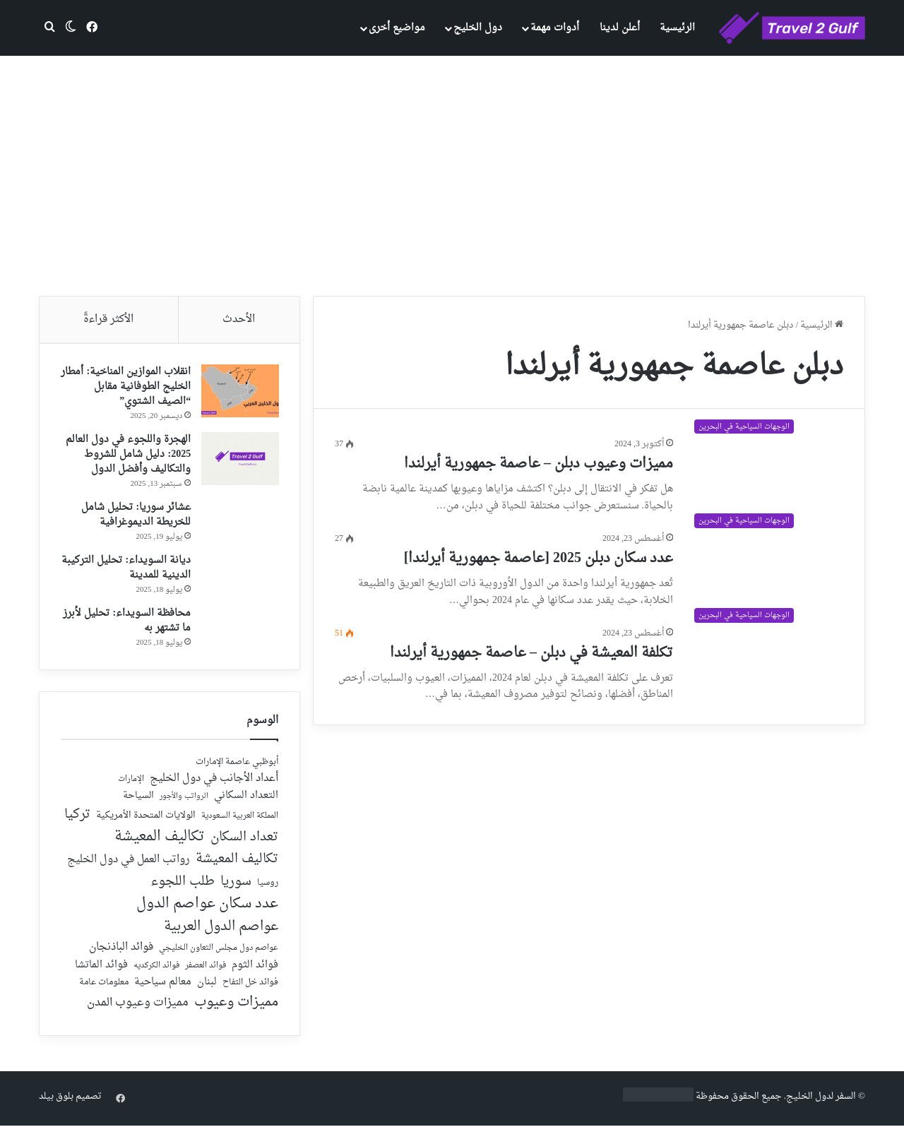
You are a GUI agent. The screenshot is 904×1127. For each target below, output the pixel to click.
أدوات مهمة (554, 27)
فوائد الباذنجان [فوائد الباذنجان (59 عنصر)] (121, 949)
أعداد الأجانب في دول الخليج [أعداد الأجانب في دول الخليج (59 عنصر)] (214, 780)
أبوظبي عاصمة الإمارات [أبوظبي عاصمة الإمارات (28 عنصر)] (237, 763)
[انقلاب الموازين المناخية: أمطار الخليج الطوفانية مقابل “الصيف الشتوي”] (239, 391)
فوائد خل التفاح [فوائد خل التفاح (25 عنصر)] (250, 984)
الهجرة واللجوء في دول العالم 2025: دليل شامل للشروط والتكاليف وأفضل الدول (127, 455)
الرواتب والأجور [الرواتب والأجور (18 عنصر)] (184, 798)
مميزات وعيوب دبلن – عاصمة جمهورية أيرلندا (538, 464)
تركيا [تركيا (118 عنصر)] (77, 816)
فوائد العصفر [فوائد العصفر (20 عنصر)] (205, 967)
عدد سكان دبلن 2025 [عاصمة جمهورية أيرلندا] (538, 558)
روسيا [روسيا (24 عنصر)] (267, 885)
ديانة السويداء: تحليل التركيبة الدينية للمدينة (125, 568)
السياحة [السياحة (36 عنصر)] (138, 798)
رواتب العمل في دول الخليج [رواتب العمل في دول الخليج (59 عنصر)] (128, 862)
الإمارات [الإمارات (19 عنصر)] (131, 781)
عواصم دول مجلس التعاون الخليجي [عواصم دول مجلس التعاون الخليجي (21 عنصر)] (218, 950)
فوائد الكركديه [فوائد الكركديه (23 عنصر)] (156, 967)
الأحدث (238, 319)
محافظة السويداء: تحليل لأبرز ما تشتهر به (126, 621)
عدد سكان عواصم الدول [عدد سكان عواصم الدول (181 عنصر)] (207, 905)
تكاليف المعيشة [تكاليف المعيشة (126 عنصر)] (237, 862)
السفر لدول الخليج (821, 1098)
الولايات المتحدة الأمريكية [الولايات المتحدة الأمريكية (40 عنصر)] (146, 817)
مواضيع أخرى (397, 27)
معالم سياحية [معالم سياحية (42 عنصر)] (162, 984)
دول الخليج (477, 27)
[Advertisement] (452, 176)
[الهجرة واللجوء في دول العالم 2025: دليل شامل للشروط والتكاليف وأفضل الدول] (239, 459)
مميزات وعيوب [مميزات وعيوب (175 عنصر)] (236, 1004)
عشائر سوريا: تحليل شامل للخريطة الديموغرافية (135, 515)
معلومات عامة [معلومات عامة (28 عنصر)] (104, 984)
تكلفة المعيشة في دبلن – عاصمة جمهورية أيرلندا (531, 653)
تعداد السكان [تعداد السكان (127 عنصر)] (244, 839)
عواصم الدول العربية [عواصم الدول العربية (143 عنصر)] (221, 929)
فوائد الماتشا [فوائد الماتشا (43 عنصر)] (101, 966)
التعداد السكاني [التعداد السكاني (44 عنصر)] (246, 797)
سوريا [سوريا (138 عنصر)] (235, 883)
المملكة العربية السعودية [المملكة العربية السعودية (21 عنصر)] (239, 818)
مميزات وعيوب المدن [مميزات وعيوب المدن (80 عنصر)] (138, 1005)
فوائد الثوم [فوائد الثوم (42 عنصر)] (255, 967)
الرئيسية (677, 27)
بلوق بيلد (56, 1098)
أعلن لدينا (620, 27)
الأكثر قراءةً (108, 319)
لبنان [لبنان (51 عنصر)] (207, 984)
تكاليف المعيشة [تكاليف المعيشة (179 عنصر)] (159, 838)
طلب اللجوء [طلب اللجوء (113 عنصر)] (182, 883)
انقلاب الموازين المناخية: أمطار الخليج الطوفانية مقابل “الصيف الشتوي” (129, 387)
